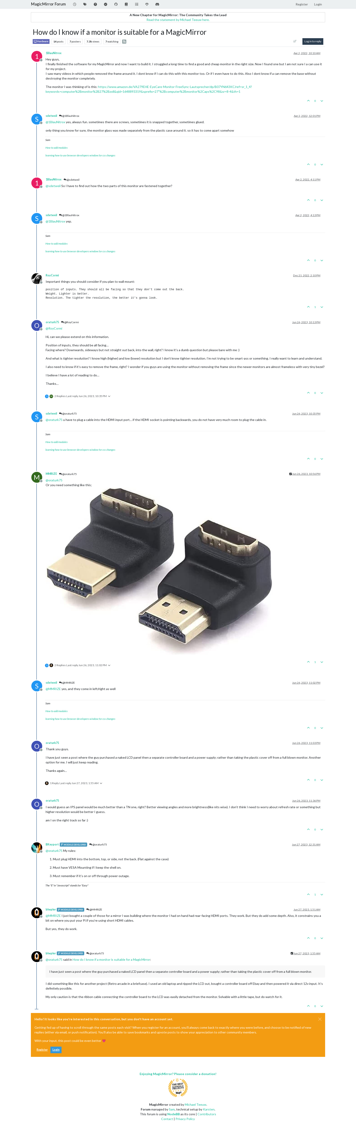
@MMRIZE (67, 682)
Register (42, 1049)
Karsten (209, 1109)
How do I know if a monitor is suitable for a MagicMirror (111, 959)
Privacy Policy (185, 1119)
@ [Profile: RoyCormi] (54, 328)
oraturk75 (52, 322)
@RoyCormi (70, 322)
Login (55, 1049)
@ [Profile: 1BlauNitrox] (55, 122)
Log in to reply (312, 41)
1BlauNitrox (54, 53)
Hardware (41, 41)
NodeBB (173, 1114)
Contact (167, 1119)
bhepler (51, 909)
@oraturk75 (68, 413)
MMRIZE (51, 473)
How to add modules (56, 147)
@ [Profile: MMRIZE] (53, 689)
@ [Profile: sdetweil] (53, 186)
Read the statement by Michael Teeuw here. (178, 20)
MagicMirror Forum (48, 4)
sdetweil (51, 116)
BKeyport (52, 844)
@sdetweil (71, 179)
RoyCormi (52, 275)
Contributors (207, 1114)
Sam (172, 1109)
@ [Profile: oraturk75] (54, 420)
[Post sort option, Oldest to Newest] (295, 41)
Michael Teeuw (195, 1104)
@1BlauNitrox (69, 116)
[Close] (320, 1019)
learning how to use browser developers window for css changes (80, 155)
